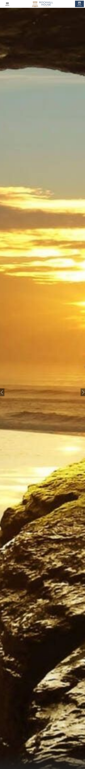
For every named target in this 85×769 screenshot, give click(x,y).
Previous (4, 392)
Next (80, 391)
